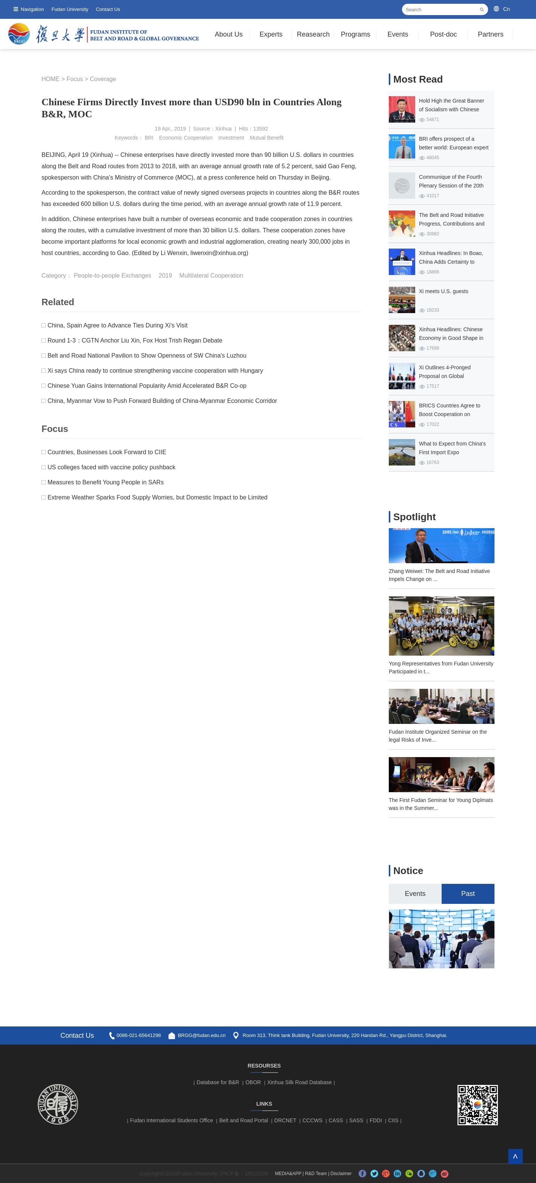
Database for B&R (218, 1082)
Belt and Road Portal (243, 1120)
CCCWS (312, 1120)
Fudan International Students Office (171, 1120)
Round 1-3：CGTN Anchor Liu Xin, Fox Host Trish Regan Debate (135, 340)
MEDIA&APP (288, 1173)
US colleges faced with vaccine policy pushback (112, 467)
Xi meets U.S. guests (443, 291)
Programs (355, 34)
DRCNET (285, 1120)
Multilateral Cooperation (211, 275)
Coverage (103, 79)
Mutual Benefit (267, 138)
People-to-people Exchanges (112, 275)
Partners (491, 34)
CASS (336, 1120)
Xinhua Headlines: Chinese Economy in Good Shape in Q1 (451, 338)
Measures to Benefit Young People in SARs (106, 482)
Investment (231, 138)
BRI (149, 138)
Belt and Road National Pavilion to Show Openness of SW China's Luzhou (147, 355)
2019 (165, 275)
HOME (51, 79)
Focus (74, 79)
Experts (270, 34)
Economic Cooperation (186, 138)
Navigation (32, 9)
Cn (506, 9)
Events (397, 34)
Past (468, 893)
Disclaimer (341, 1173)
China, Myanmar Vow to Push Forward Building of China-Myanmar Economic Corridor (162, 401)
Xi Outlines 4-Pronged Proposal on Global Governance (445, 376)
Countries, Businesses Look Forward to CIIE (107, 452)
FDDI (376, 1120)
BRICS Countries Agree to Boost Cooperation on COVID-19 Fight (450, 414)
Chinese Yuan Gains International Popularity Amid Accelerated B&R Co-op (147, 386)
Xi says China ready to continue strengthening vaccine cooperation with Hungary (155, 370)
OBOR (253, 1082)
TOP (515, 1156)
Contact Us (108, 9)
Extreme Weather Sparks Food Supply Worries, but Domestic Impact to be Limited (158, 497)
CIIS (393, 1120)
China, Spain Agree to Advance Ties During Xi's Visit (118, 325)
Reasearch (313, 34)
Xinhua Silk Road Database (299, 1082)
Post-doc (443, 34)
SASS (356, 1120)
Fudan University (69, 9)
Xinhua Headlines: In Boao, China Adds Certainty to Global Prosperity (451, 261)
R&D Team (316, 1173)
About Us (229, 34)
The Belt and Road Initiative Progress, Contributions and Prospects (452, 223)
